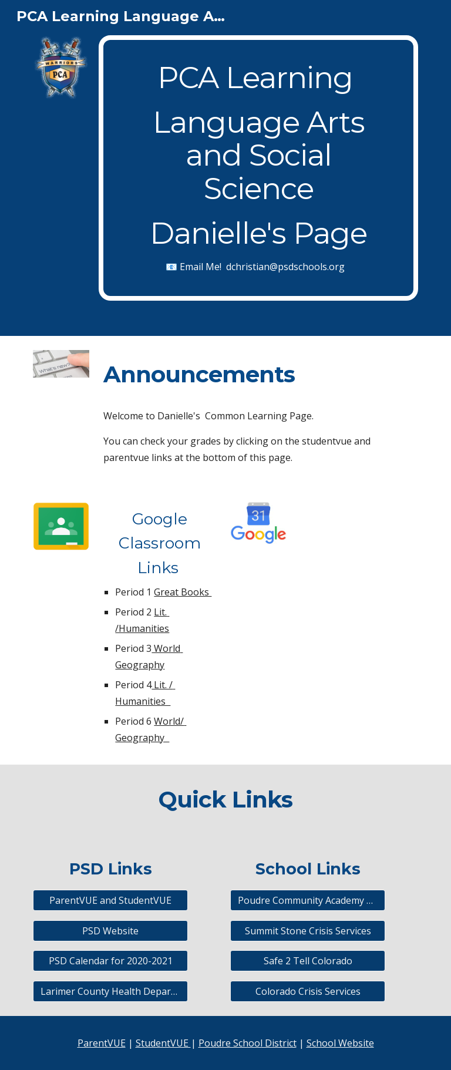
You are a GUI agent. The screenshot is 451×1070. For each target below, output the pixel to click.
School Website (340, 1043)
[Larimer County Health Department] (110, 991)
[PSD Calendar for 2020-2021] (110, 961)
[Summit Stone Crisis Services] (307, 931)
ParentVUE (102, 1043)
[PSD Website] (110, 931)
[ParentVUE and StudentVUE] (110, 900)
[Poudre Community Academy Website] (307, 900)
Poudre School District (247, 1043)
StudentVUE (163, 1043)
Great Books (182, 592)
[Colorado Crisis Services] (307, 991)
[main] (258, 168)
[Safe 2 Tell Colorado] (307, 961)
